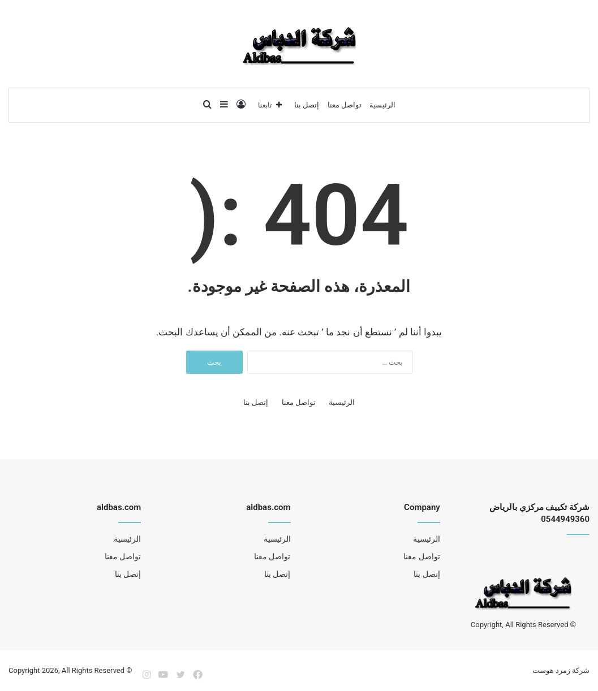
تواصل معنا (345, 105)
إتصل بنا (306, 105)
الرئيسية (382, 105)
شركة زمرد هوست (561, 670)
